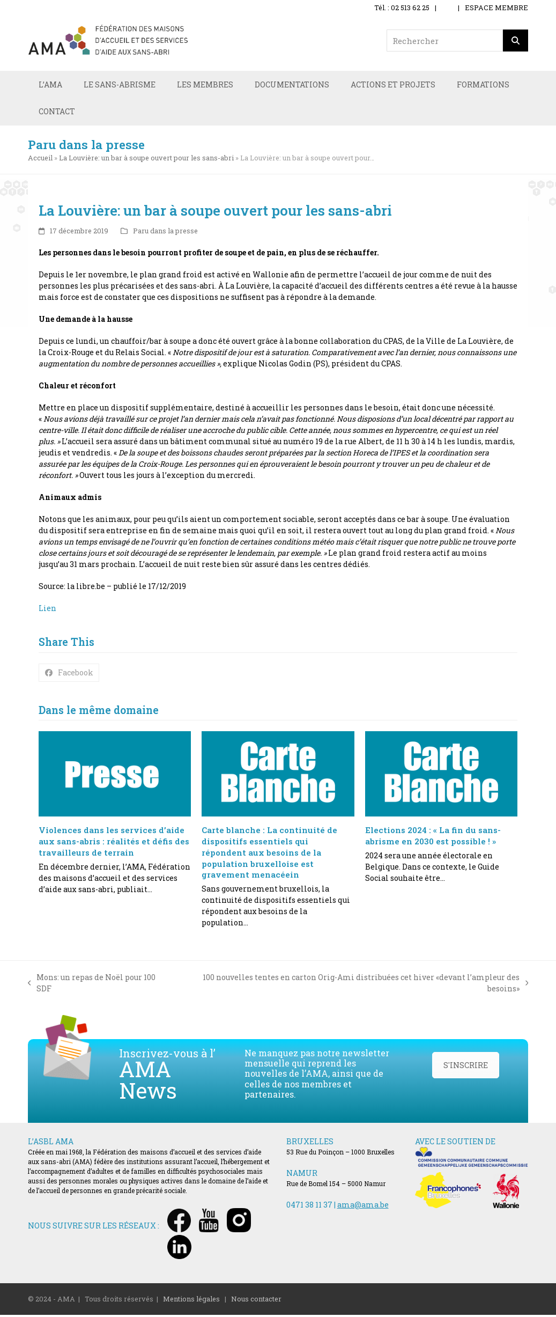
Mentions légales (191, 1300)
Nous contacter (256, 1300)
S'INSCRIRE (465, 1067)
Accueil (40, 159)
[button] (69, 674)
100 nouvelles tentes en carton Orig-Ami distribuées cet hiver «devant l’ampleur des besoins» (353, 985)
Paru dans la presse (165, 232)
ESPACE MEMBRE (496, 7)
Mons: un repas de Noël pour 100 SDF (92, 985)
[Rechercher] (516, 40)
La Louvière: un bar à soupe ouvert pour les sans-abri (146, 159)
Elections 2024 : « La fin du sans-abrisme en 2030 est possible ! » (433, 838)
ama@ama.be (363, 1206)
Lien (47, 610)
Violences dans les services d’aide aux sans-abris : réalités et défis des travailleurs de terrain (114, 843)
